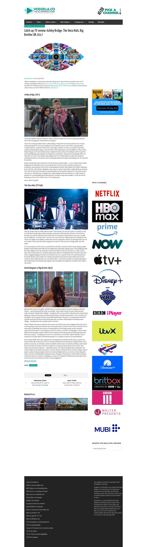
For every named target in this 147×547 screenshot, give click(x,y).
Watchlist (101, 22)
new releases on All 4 (64, 83)
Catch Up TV (33, 365)
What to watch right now (34, 485)
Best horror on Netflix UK (35, 494)
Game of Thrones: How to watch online (39, 528)
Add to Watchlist (30, 361)
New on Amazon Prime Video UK (37, 510)
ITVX (37, 26)
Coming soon (78, 22)
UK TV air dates (31, 531)
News (38, 22)
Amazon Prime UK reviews (35, 503)
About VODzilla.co (32, 482)
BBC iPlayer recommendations (36, 488)
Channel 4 (29, 26)
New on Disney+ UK (33, 513)
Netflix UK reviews (32, 500)
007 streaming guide (33, 525)
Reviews (29, 22)
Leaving (91, 22)
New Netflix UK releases (34, 507)
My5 (42, 26)
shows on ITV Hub (50, 83)
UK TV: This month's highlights (36, 534)
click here (54, 88)
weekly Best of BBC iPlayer (62, 86)
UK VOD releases (32, 537)
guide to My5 (79, 83)
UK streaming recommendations (37, 522)
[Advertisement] (107, 58)
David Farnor (28, 78)
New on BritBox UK (33, 519)
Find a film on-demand (34, 497)
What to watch (50, 22)
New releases (64, 22)
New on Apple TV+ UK (34, 516)
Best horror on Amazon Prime (36, 491)
